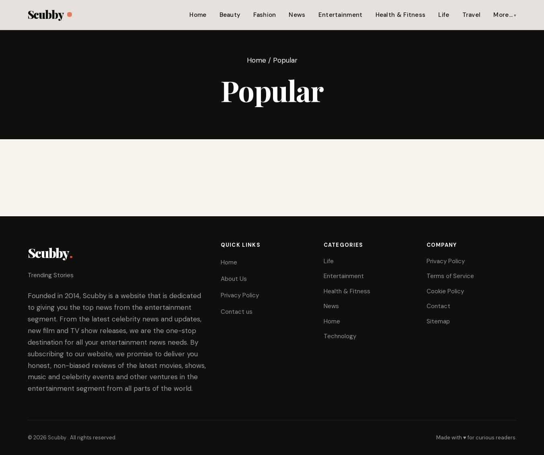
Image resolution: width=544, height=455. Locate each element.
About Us (234, 279)
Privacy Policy (240, 295)
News (297, 15)
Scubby (50, 14)
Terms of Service (450, 276)
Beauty (230, 15)
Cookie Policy (445, 291)
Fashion (264, 15)
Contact (438, 306)
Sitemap (438, 321)
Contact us (236, 312)
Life (443, 15)
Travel (471, 15)
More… (503, 15)
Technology (340, 336)
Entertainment (340, 15)
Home (197, 15)
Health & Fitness (401, 15)
